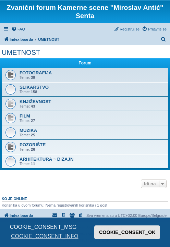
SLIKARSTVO (34, 87)
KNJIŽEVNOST (35, 101)
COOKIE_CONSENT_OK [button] (127, 232)
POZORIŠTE (33, 144)
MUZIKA (28, 130)
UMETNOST (21, 52)
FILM (25, 116)
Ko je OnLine (14, 199)
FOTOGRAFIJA (36, 72)
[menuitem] (18, 29)
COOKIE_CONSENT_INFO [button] (44, 236)
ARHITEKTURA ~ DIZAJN (46, 159)
